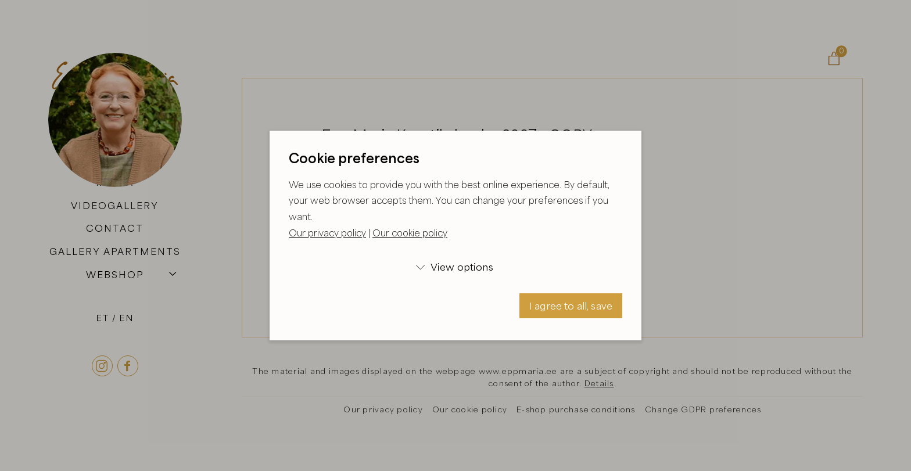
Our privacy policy (327, 233)
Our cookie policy (409, 233)
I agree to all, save (570, 306)
